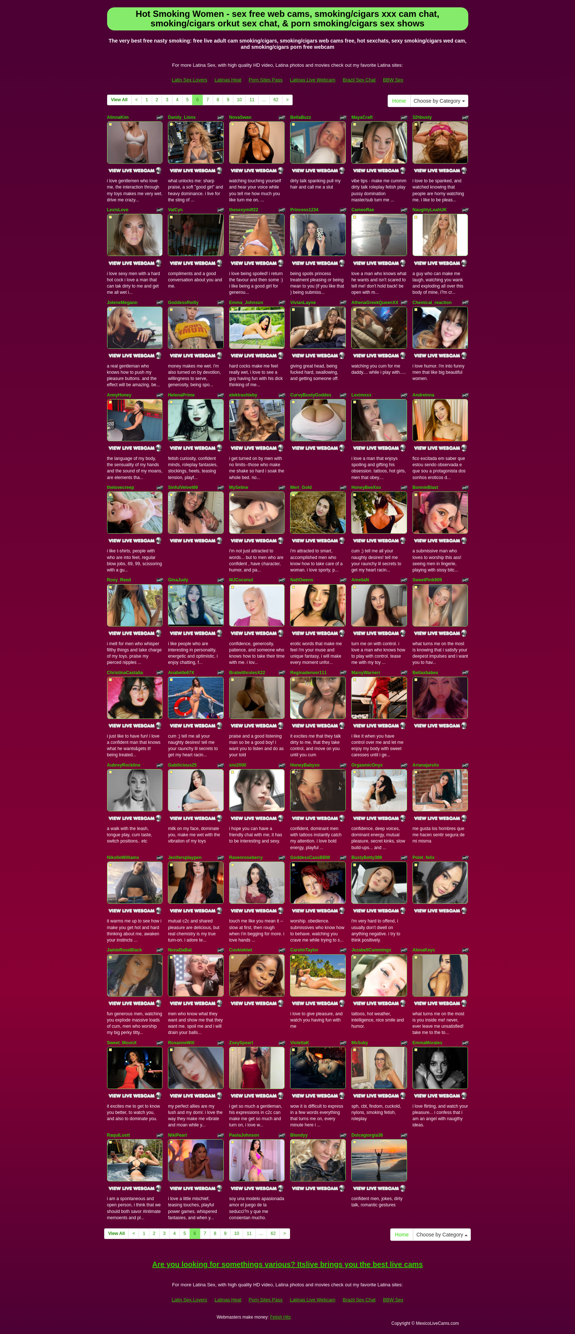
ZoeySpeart (241, 1042)
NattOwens (301, 579)
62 (276, 99)
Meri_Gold (301, 487)
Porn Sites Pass (266, 80)
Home (399, 101)
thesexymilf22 (243, 209)
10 (239, 99)
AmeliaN (360, 579)
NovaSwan (240, 117)
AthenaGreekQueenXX (374, 302)
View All (119, 99)
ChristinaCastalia (125, 672)
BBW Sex (393, 80)
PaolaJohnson (244, 1135)
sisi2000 (237, 765)
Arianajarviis (426, 765)
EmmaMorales (427, 1042)
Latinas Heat (228, 80)
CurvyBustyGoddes (310, 395)
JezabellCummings (371, 950)
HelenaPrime (181, 395)
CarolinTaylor (304, 950)
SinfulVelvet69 (183, 487)
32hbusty (422, 117)
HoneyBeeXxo (366, 487)
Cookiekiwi (240, 950)
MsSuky (359, 1042)
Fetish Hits (280, 1317)
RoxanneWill (181, 1042)
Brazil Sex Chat (359, 80)
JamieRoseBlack (124, 950)
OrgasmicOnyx (366, 765)
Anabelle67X (181, 672)
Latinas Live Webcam (313, 80)
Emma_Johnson (246, 302)
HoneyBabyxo (304, 765)
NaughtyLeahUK (430, 209)
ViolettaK (299, 1042)
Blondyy (298, 1135)
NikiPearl (177, 1135)
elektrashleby (243, 395)
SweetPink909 (427, 579)
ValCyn (175, 209)
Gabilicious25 (182, 765)
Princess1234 (304, 209)
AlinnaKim (118, 117)
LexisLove (118, 209)
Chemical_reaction (432, 302)
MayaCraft (362, 117)
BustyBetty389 (366, 857)
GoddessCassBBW (310, 857)
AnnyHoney (119, 395)
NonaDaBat (180, 950)
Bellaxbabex (425, 672)
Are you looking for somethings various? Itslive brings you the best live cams (287, 1264)
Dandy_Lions (181, 117)
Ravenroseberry (246, 857)
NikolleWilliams (123, 857)
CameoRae (362, 209)
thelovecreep (120, 487)
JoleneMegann (122, 302)
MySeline (238, 487)
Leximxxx (361, 395)
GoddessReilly (183, 302)
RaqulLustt (118, 1135)
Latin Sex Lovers (189, 80)
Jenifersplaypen (184, 857)
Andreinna (423, 395)
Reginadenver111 (308, 672)
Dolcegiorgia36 (367, 1135)
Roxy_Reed (119, 579)
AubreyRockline (123, 765)
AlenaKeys (424, 950)
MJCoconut (241, 579)
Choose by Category (439, 101)
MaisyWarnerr (365, 672)
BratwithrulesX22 (247, 672)
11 (251, 99)
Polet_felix (424, 857)
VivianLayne (303, 302)
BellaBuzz (300, 117)
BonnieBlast (425, 487)
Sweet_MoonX (122, 1042)
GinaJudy (178, 579)
